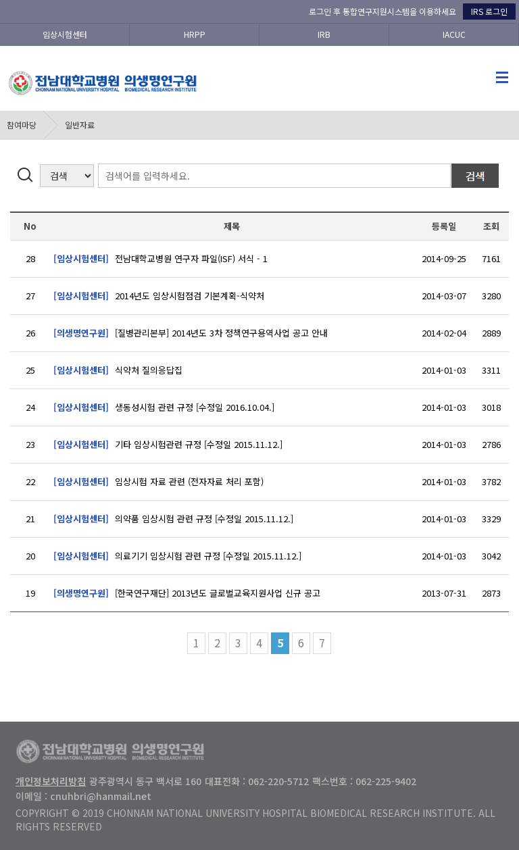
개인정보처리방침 (51, 781)
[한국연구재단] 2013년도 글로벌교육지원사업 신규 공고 (186, 592)
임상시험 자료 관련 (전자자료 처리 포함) (158, 481)
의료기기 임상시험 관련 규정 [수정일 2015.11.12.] (177, 555)
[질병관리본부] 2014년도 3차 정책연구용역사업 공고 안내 (190, 332)
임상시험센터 (65, 34)
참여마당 (21, 124)
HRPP (194, 34)
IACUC (454, 34)
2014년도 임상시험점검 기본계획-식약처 (158, 295)
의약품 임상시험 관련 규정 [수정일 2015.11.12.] (173, 518)
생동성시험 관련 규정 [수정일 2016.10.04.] (163, 407)
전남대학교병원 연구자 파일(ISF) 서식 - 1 (160, 258)
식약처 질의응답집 (117, 370)
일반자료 (80, 124)
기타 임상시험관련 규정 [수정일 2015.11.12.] (167, 444)
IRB (324, 34)
